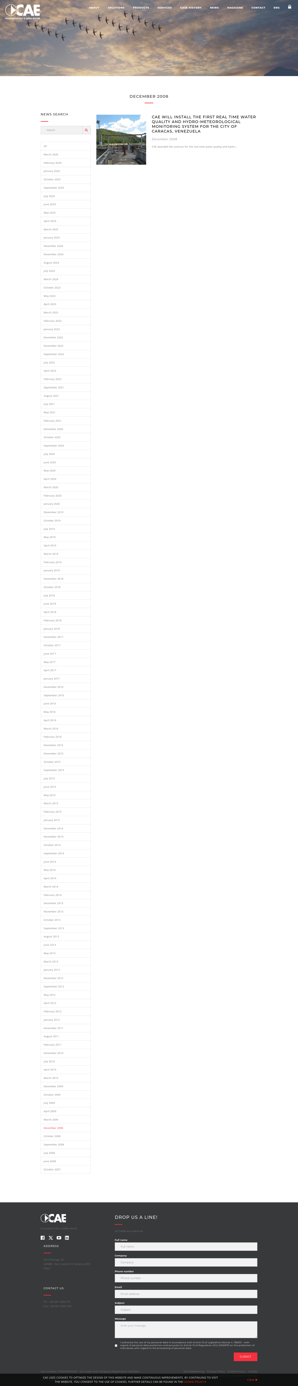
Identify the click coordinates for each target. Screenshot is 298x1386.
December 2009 (53, 1086)
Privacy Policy (216, 1371)
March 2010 (51, 1078)
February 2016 (53, 736)
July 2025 (49, 196)
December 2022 (53, 337)
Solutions (116, 7)
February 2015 (53, 811)
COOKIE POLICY (195, 1382)
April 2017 (50, 670)
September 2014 (54, 853)
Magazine (235, 7)
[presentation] (144, 1360)
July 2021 (49, 404)
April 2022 (50, 370)
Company (121, 1255)
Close (252, 1379)
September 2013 (54, 928)
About (94, 7)
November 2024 (53, 254)
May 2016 (50, 712)
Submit (245, 1356)
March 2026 (51, 154)
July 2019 (49, 529)
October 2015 (52, 762)
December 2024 (53, 246)
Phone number (124, 1271)
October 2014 (52, 845)
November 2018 (53, 578)
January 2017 (52, 678)
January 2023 (52, 329)
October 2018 (52, 587)
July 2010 (49, 1061)
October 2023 (52, 287)
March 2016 (51, 728)
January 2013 (52, 969)
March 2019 (51, 554)
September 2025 (54, 187)
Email (118, 1287)
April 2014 (50, 878)
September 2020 (54, 445)
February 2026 (53, 163)
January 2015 (52, 820)
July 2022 (49, 362)
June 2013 (50, 945)
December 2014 (53, 828)
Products (141, 7)
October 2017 (52, 645)
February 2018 (53, 620)
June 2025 (50, 204)
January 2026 (52, 171)
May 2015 (50, 795)
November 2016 (53, 687)
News (214, 7)
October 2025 (52, 179)
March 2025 (51, 229)
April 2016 (50, 720)
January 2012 (52, 1019)
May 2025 (50, 212)
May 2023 (50, 296)
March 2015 (51, 803)
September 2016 (54, 695)
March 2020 (51, 487)
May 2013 (50, 953)
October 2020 (52, 437)
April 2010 (50, 1069)
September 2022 (54, 354)
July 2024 (49, 271)
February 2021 (53, 420)
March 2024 (51, 279)
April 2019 (50, 545)
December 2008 (53, 1128)
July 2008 (49, 1153)
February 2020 (53, 495)
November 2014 (53, 836)
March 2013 (51, 961)
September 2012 (54, 986)
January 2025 (52, 237)
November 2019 (53, 512)
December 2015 (53, 745)
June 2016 (50, 703)
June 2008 (50, 1161)
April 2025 (50, 221)
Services (164, 7)
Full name (121, 1240)
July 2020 (49, 454)
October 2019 (52, 520)
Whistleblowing (193, 1371)
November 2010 (53, 1053)
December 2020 (53, 429)
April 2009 (50, 1111)
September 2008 (54, 1144)
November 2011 (53, 1028)
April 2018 (50, 612)
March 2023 (51, 312)
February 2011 (53, 1044)
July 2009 (49, 1103)
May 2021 (50, 412)
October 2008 (52, 1136)
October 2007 (52, 1169)
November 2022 (53, 345)
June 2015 (50, 786)
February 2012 (53, 1011)
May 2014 (50, 870)
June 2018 (50, 603)
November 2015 (53, 753)
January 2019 (52, 570)
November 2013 (53, 911)
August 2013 (51, 936)
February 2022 (53, 379)
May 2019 (50, 537)
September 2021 (54, 387)
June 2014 (50, 861)
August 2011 (51, 1036)
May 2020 (50, 470)
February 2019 (53, 562)
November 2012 (53, 978)
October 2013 (52, 920)
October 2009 (52, 1094)
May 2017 (50, 662)
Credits (252, 1371)
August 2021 (51, 395)
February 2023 (53, 321)
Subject (119, 1303)
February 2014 (53, 895)
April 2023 (50, 304)
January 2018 (52, 628)
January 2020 (52, 503)
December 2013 (53, 903)
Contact (258, 7)
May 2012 (50, 995)
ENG (277, 7)
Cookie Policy (236, 1371)
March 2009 (51, 1119)
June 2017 (50, 653)
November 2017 (53, 637)
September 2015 (54, 770)
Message (120, 1318)
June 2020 (50, 462)
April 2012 (50, 1003)
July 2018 (49, 595)
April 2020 (50, 479)
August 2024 (51, 262)
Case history (191, 7)
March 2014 (51, 886)
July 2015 (49, 778)
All (45, 146)
